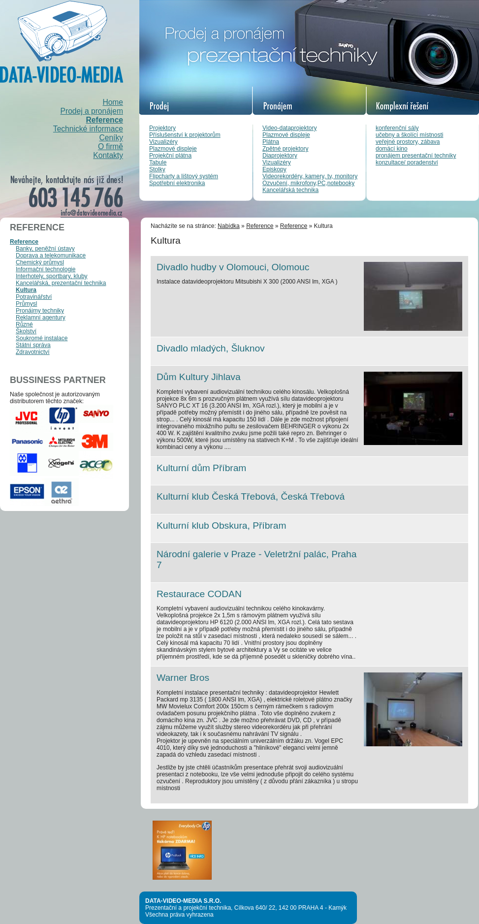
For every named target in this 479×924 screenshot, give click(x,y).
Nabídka (229, 226)
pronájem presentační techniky (416, 155)
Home (112, 102)
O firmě (110, 146)
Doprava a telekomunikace (51, 255)
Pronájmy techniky (40, 310)
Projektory (162, 128)
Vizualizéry (163, 141)
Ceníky (111, 137)
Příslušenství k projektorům (185, 134)
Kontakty (108, 155)
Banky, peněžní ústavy (45, 248)
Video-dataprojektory (289, 128)
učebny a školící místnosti (409, 134)
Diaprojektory (279, 155)
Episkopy (274, 169)
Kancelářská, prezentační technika (61, 283)
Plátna (270, 141)
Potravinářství (34, 296)
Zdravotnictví (33, 352)
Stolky (157, 169)
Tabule (157, 162)
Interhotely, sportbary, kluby (52, 276)
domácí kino (392, 148)
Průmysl (26, 303)
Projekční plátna (170, 155)
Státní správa (33, 345)
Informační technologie (45, 269)
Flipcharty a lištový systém (183, 176)
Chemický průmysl (40, 262)
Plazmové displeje (173, 148)
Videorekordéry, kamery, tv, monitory (309, 176)
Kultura (26, 290)
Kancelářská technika (290, 190)
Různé (24, 324)
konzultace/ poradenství (407, 162)
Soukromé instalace (41, 338)
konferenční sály (397, 128)
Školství (26, 331)
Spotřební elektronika (177, 183)
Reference (104, 120)
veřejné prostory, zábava (408, 141)
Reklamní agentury (40, 317)
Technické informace (88, 129)
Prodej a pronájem (92, 111)
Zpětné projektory (285, 148)
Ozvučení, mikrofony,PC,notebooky (308, 183)
